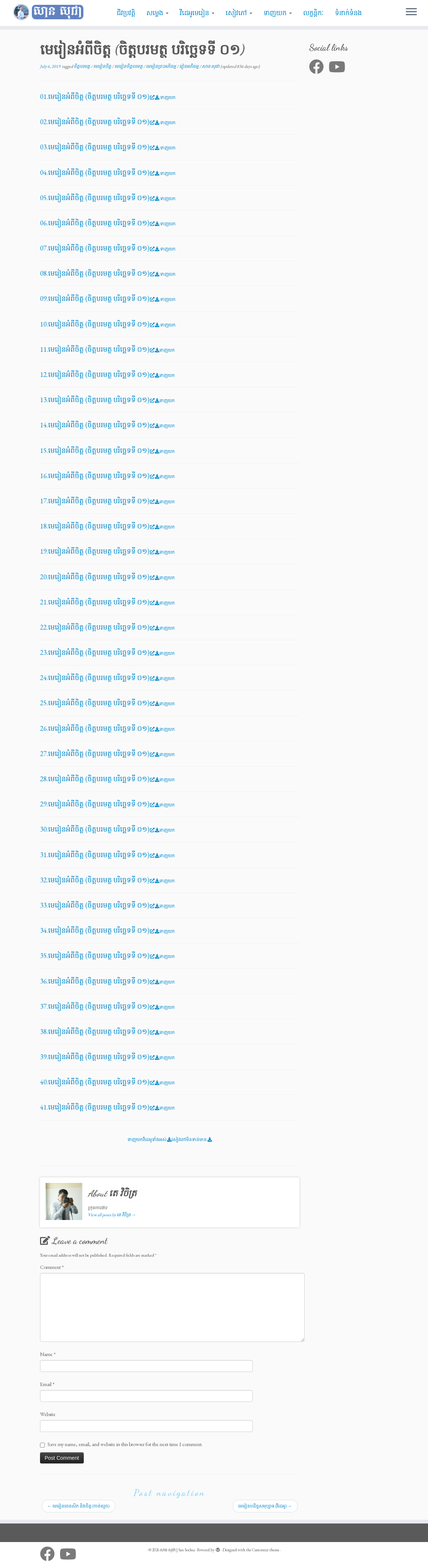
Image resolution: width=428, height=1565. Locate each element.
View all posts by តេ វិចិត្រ (112, 1215)
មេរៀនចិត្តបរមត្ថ (129, 66)
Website (48, 1414)
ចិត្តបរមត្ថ (82, 66)
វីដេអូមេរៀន (197, 13)
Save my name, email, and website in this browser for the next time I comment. (125, 1444)
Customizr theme (265, 1549)
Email (47, 1384)
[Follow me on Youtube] (339, 66)
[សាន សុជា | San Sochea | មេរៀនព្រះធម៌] (50, 12)
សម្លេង (157, 13)
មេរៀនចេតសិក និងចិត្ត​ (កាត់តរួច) (78, 1506)
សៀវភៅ (239, 13)
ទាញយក (277, 13)
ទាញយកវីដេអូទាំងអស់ (149, 1140)
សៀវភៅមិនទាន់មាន (192, 1140)
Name (48, 1354)
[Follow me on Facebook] (319, 66)
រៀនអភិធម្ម (189, 66)
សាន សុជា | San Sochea (177, 1549)
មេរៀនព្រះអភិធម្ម (161, 66)
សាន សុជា (211, 66)
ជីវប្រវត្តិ (126, 13)
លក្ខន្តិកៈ (313, 13)
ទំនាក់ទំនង (348, 13)
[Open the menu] (411, 12)
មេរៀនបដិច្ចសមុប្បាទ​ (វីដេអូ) (265, 1506)
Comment (52, 1267)
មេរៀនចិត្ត (102, 66)
